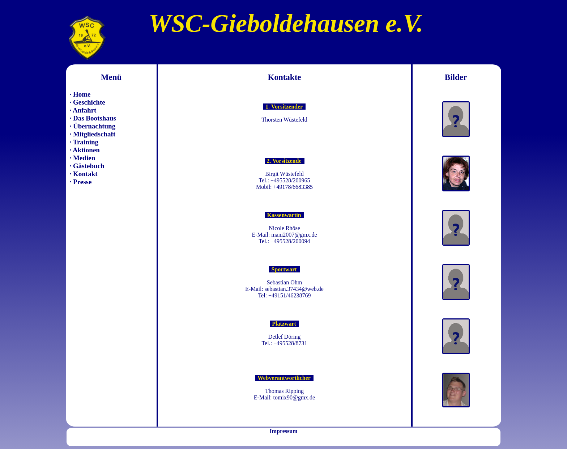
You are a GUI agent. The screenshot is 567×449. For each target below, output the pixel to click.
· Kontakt (84, 174)
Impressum (283, 431)
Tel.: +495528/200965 (284, 180)
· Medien (82, 158)
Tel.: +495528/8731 (284, 343)
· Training (84, 142)
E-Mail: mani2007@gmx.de (284, 235)
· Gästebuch (87, 166)
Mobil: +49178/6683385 (284, 187)
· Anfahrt (83, 110)
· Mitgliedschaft (93, 134)
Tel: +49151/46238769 (284, 295)
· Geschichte (87, 102)
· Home (80, 94)
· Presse (81, 182)
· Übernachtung (93, 126)
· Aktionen (85, 150)
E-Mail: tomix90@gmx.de (284, 397)
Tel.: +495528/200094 (284, 241)
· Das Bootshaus (93, 118)
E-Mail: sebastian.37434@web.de (284, 289)
